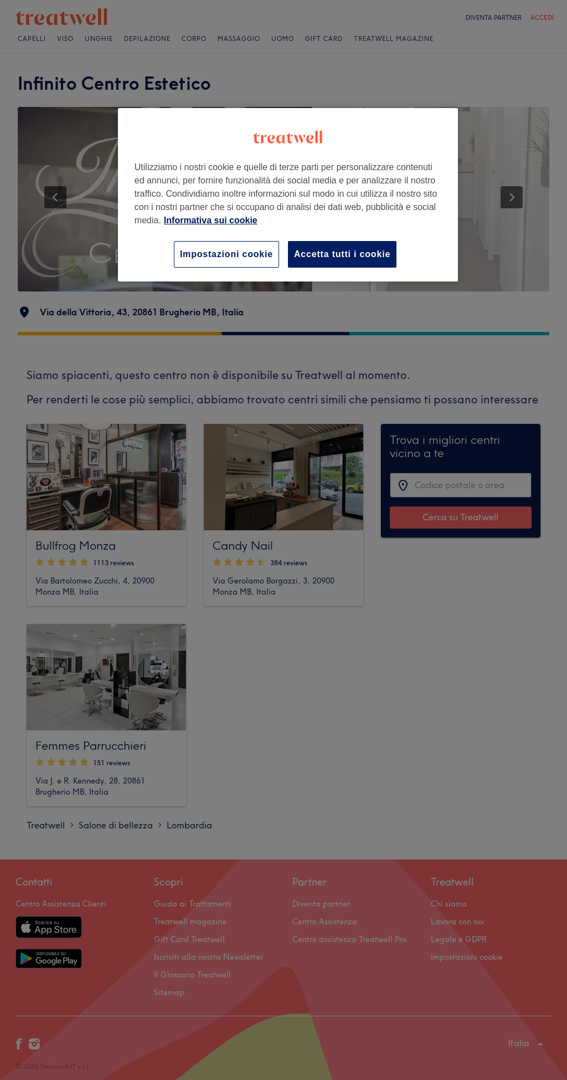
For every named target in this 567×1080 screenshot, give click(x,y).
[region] (288, 194)
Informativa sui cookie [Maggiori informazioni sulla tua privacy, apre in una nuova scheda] (210, 220)
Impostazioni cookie (226, 254)
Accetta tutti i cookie (342, 254)
